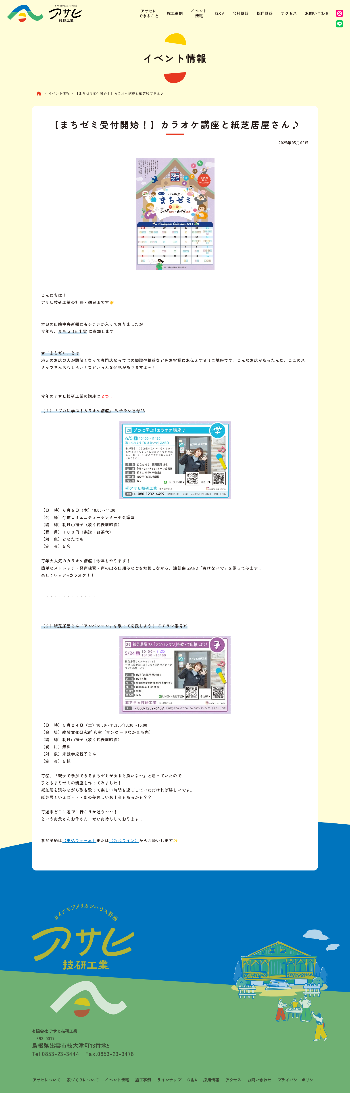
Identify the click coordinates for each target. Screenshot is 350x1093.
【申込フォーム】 (79, 840)
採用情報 (265, 13)
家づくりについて (83, 1080)
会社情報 (241, 13)
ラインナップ (169, 1080)
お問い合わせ (317, 13)
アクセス (289, 13)
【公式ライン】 (124, 840)
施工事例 (175, 13)
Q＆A (220, 13)
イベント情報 (199, 13)
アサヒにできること (149, 13)
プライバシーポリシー (297, 1080)
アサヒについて (47, 1080)
